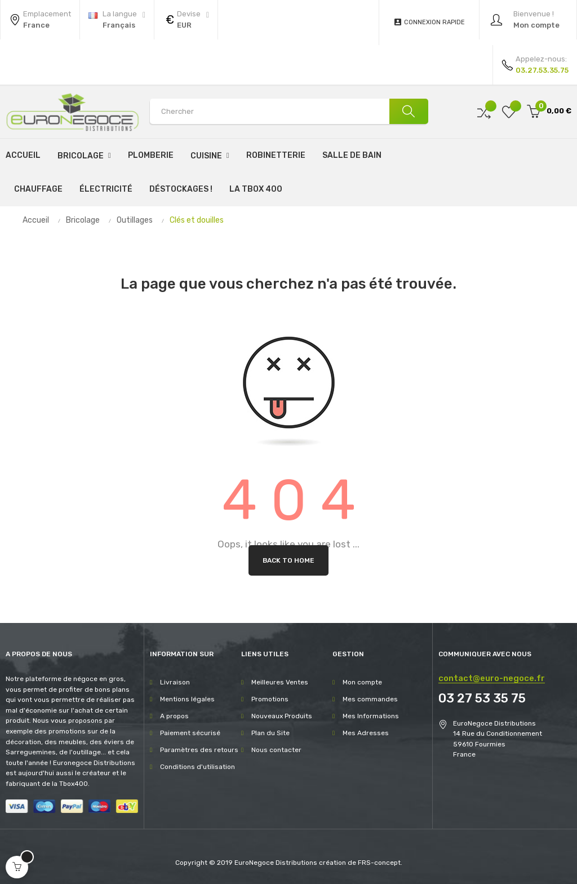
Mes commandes (370, 699)
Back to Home (288, 560)
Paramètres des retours (199, 750)
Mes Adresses (366, 733)
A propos (174, 716)
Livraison (175, 682)
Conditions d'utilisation (197, 767)
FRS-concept (379, 863)
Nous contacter (276, 750)
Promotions (269, 699)
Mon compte (362, 682)
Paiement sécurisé (190, 733)
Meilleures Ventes (279, 682)
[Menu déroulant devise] (117, 19)
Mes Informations (371, 716)
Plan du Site (270, 733)
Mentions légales (187, 699)
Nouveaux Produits (281, 716)
